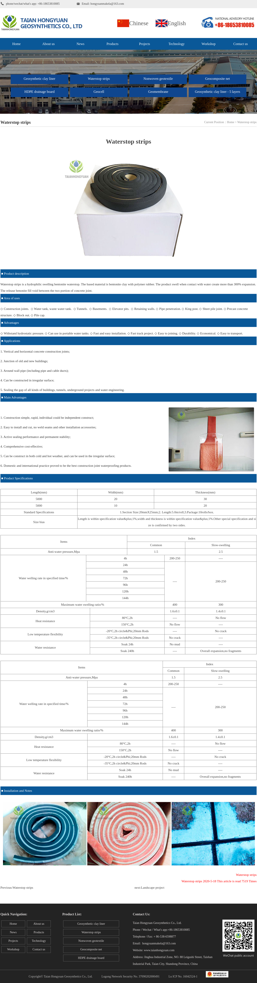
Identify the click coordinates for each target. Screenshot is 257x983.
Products (112, 44)
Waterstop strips (99, 78)
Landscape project (152, 887)
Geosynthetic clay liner (39, 78)
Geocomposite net (217, 78)
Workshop (208, 44)
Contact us (240, 44)
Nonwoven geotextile (158, 78)
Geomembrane (158, 91)
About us (48, 44)
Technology (176, 44)
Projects (144, 44)
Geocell (98, 91)
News (80, 44)
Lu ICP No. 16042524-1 (182, 976)
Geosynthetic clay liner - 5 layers (217, 91)
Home (16, 44)
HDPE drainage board (39, 91)
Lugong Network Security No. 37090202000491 (131, 976)
